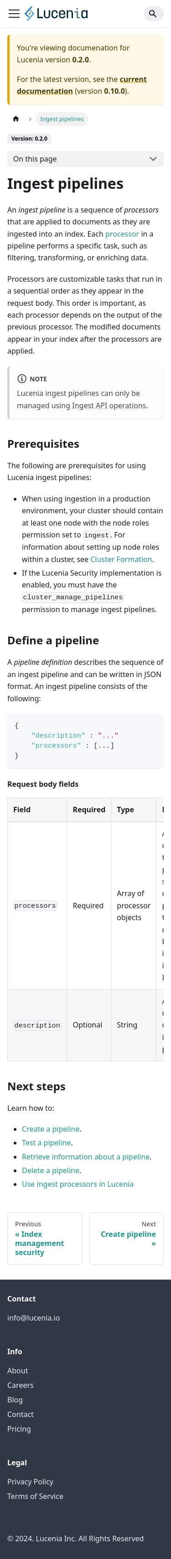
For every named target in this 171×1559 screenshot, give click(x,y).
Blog (15, 1400)
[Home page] (16, 119)
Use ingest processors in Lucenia (78, 1184)
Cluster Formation (121, 559)
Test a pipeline (46, 1143)
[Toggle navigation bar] (14, 13)
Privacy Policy (30, 1482)
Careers (20, 1385)
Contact (20, 1414)
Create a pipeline (51, 1129)
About (17, 1371)
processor (122, 234)
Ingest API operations (109, 405)
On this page (35, 159)
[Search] (154, 13)
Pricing (19, 1429)
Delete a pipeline (50, 1170)
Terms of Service (35, 1496)
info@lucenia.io (33, 1318)
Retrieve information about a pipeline (86, 1157)
